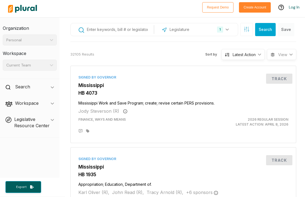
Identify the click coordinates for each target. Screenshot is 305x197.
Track (279, 78)
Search (265, 29)
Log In (294, 7)
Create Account (255, 7)
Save (286, 29)
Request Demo (218, 7)
